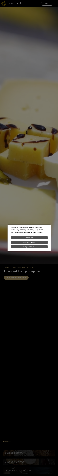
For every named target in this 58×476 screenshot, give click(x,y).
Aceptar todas (29, 238)
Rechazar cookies (29, 242)
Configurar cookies (29, 247)
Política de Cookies (37, 232)
